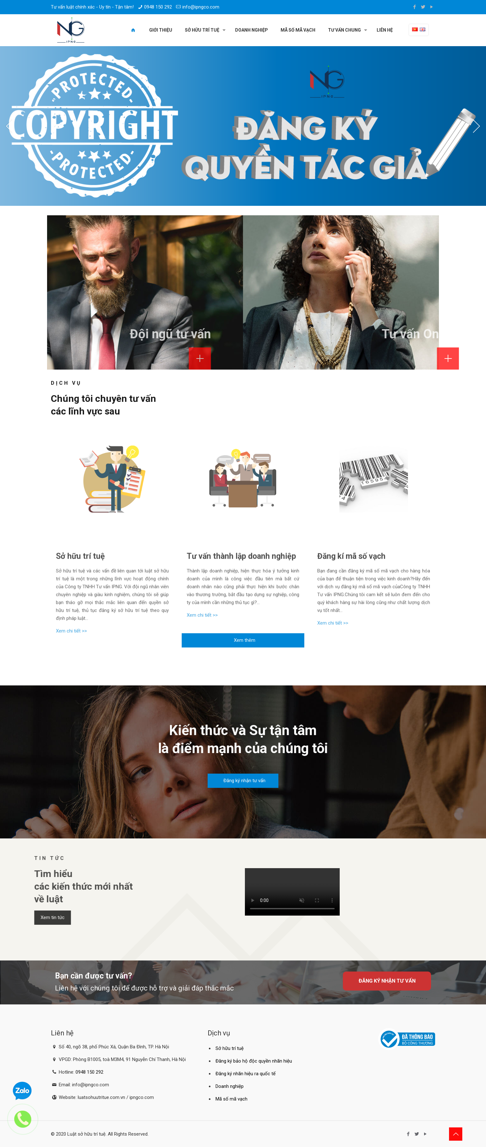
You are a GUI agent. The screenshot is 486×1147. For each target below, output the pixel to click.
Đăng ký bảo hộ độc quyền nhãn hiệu (254, 1061)
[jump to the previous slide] (9, 126)
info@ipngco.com (200, 7)
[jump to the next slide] (476, 126)
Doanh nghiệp (230, 1086)
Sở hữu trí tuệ (230, 1048)
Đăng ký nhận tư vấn (387, 981)
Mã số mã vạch (231, 1099)
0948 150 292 (158, 7)
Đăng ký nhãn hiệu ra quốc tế (246, 1073)
